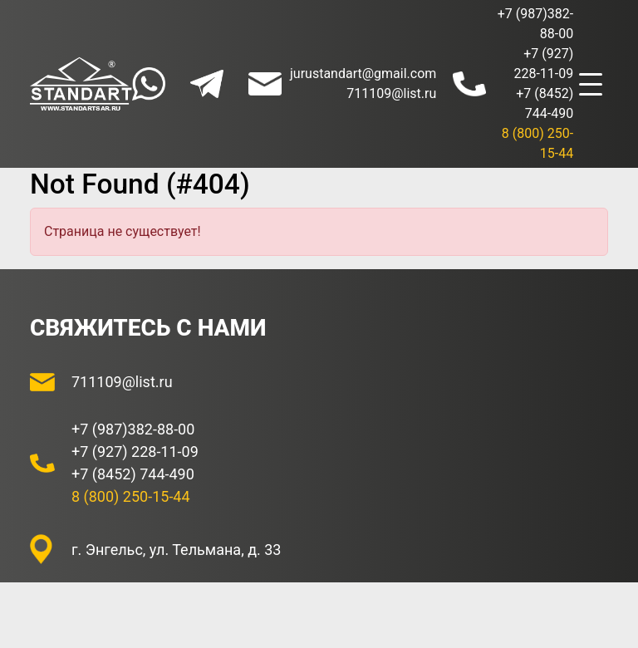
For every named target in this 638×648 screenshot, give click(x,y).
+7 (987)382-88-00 (132, 429)
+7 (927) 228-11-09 (135, 451)
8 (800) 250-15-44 (130, 496)
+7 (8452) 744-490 (132, 474)
